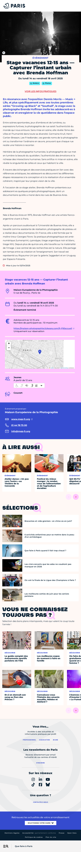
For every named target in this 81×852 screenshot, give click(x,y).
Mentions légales (12, 833)
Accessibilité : (39, 833)
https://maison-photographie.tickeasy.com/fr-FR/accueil (43, 328)
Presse (61, 833)
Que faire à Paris (23, 846)
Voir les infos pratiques (40, 91)
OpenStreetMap (64, 368)
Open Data (72, 833)
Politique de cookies (34, 837)
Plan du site (51, 837)
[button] (39, 352)
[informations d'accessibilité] (29, 385)
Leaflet (51, 368)
